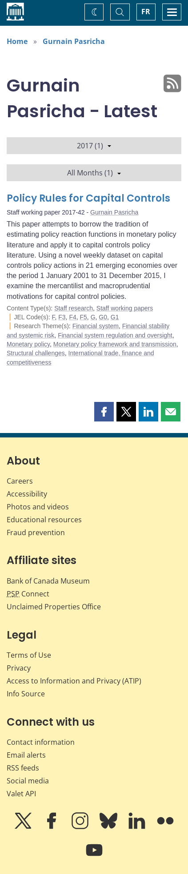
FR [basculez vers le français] (145, 11)
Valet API (21, 794)
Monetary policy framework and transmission (114, 344)
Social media (28, 781)
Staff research (73, 308)
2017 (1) (94, 146)
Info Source (26, 694)
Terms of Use (29, 655)
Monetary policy (28, 344)
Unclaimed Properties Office (54, 607)
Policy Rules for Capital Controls (88, 198)
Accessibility (27, 494)
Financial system (95, 326)
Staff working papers (124, 308)
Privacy (19, 668)
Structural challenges (36, 353)
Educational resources (44, 519)
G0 (103, 317)
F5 (83, 317)
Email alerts (26, 755)
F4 (72, 317)
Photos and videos (38, 507)
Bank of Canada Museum (48, 581)
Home (17, 41)
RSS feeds (23, 768)
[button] (104, 411)
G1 (115, 317)
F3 (61, 317)
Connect (28, 594)
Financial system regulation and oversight (115, 335)
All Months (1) (94, 173)
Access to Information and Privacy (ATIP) (74, 681)
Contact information (41, 742)
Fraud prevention (36, 532)
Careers (20, 481)
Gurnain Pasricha (74, 41)
